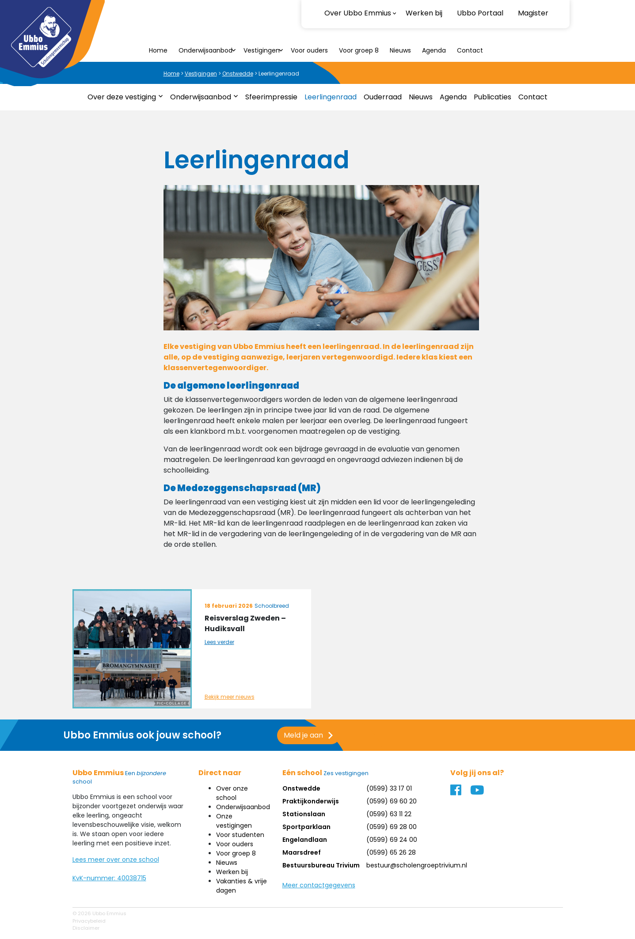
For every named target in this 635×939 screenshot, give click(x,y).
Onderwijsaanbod (205, 50)
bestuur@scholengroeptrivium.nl (416, 865)
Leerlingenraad (330, 97)
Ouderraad (383, 97)
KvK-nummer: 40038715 (109, 878)
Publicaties (492, 97)
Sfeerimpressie (271, 97)
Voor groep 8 (359, 50)
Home (158, 50)
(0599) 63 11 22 (388, 814)
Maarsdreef (301, 852)
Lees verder (219, 642)
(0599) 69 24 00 (391, 839)
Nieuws (400, 50)
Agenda (434, 50)
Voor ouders (309, 50)
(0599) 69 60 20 (391, 801)
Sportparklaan (306, 826)
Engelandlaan (304, 839)
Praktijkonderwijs (310, 801)
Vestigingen (261, 50)
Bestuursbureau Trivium (321, 865)
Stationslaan (303, 814)
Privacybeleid (89, 920)
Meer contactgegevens (318, 885)
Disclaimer (85, 927)
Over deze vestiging (121, 97)
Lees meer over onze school (115, 859)
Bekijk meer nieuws (230, 696)
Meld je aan (254, 735)
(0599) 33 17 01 (389, 788)
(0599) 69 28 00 (391, 826)
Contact (470, 50)
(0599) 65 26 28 (391, 852)
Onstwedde (237, 73)
